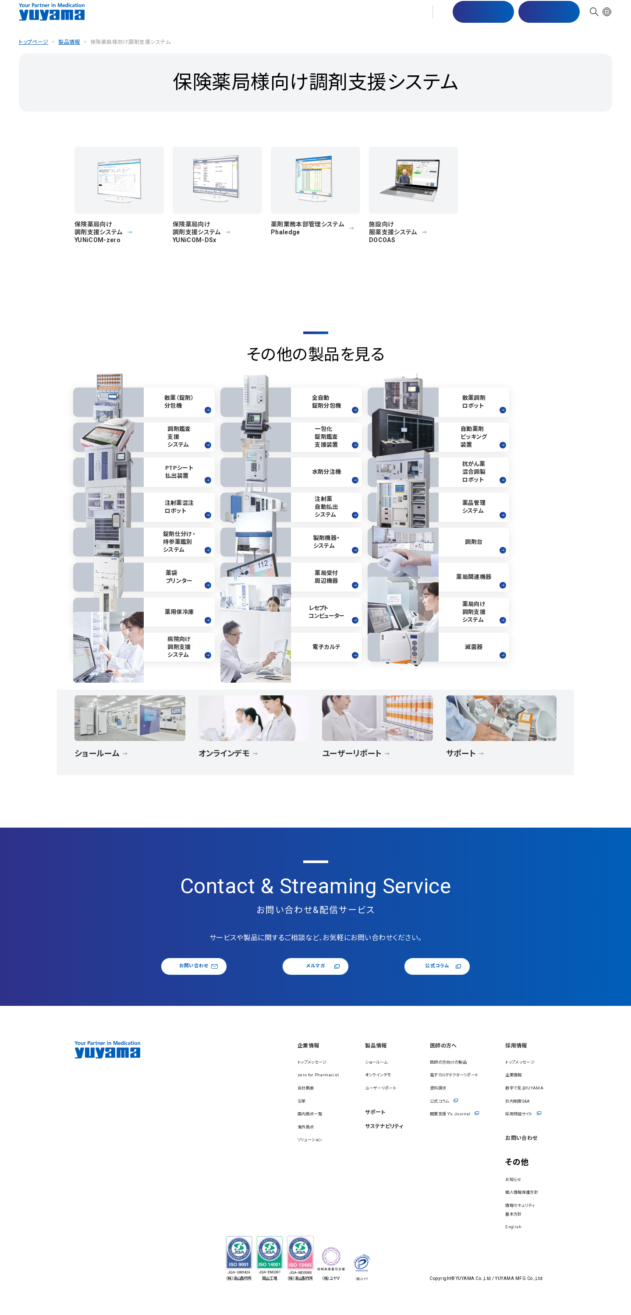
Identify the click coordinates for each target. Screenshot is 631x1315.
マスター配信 (478, 18)
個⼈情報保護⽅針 (511, 1208)
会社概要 (226, 1101)
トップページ (34, 42)
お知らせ (498, 1195)
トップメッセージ (236, 1075)
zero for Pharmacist (244, 1088)
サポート (283, 17)
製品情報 (246, 17)
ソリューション (233, 1153)
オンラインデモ (320, 1088)
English (497, 1243)
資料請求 (397, 1101)
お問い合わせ (544, 18)
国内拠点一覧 (233, 1127)
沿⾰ (220, 1114)
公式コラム (428, 976)
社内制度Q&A (505, 1114)
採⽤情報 (426, 17)
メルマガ (320, 976)
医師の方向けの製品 (413, 1075)
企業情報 (209, 17)
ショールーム (317, 1075)
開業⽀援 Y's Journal (414, 1127)
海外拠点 (226, 1140)
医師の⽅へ (385, 17)
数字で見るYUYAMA (515, 1101)
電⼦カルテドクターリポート (422, 1088)
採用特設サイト (507, 1127)
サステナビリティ (331, 17)
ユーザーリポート (323, 1101)
